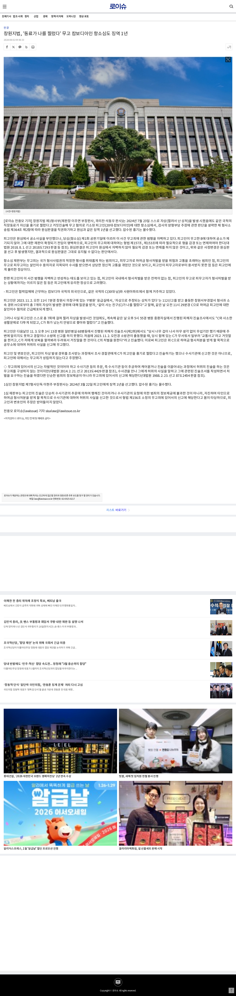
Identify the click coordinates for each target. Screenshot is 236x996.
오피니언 (71, 16)
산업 (36, 16)
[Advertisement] (118, 460)
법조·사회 (17, 16)
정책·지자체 (57, 16)
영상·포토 (84, 16)
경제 (45, 16)
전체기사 (6, 16)
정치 (27, 16)
